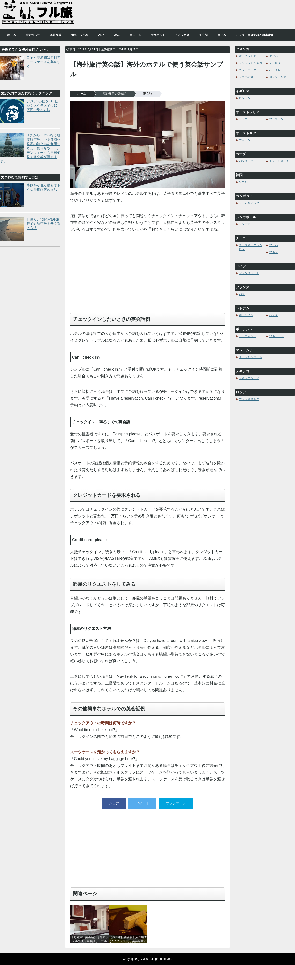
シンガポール (247, 224)
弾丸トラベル (79, 35)
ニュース (135, 35)
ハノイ (273, 315)
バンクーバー (247, 161)
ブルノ (273, 252)
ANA (101, 35)
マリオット (158, 35)
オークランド (247, 56)
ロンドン (245, 98)
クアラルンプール (250, 357)
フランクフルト (249, 273)
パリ (242, 294)
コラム (221, 35)
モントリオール (279, 161)
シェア (114, 803)
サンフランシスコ (250, 63)
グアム (273, 56)
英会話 (203, 35)
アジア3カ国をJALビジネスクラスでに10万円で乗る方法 (42, 105)
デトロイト (276, 63)
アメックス (182, 35)
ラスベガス (246, 77)
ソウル (243, 182)
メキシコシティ (249, 378)
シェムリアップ (249, 203)
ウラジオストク (249, 399)
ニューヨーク (247, 70)
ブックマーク (176, 803)
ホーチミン (246, 315)
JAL (117, 35)
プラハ (273, 245)
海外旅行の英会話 (114, 93)
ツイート (142, 803)
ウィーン (245, 140)
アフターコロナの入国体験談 (254, 35)
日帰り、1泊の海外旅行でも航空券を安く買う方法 (43, 223)
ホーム (11, 35)
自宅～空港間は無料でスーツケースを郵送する (43, 62)
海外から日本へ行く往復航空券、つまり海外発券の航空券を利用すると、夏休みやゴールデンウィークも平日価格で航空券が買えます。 (30, 148)
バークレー (276, 70)
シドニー (245, 119)
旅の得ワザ (33, 35)
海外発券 (55, 35)
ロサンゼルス (278, 77)
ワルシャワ (276, 336)
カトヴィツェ (247, 336)
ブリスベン (276, 119)
